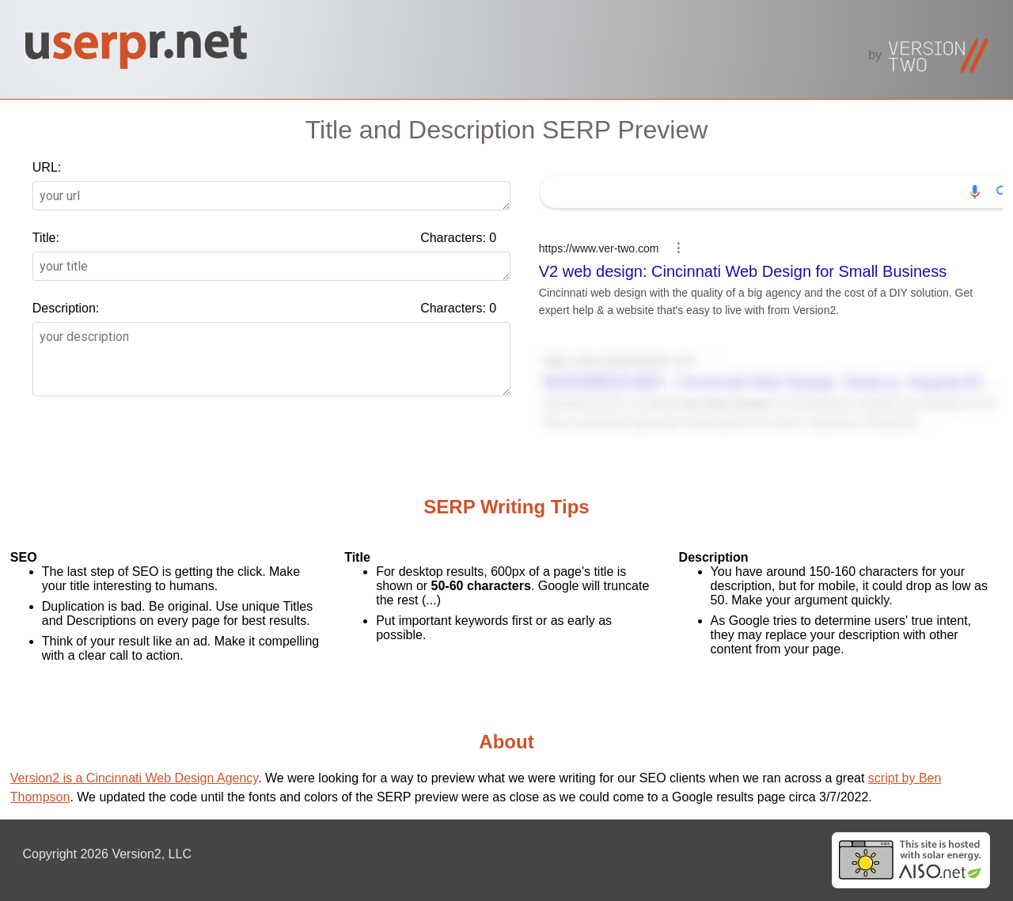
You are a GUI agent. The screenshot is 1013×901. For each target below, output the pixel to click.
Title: (45, 237)
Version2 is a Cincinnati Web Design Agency (134, 778)
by (928, 55)
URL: (46, 167)
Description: (65, 308)
